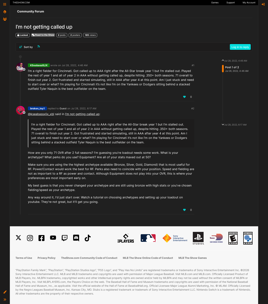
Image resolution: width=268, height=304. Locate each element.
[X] (18, 238)
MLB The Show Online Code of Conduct (148, 257)
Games (214, 2)
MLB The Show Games (192, 257)
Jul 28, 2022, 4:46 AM (75, 65)
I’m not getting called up (82, 114)
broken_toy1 (37, 108)
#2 (192, 108)
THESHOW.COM (21, 2)
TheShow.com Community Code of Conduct (89, 257)
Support (230, 2)
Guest (63, 108)
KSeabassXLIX (38, 65)
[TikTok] (88, 238)
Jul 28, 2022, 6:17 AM (83, 108)
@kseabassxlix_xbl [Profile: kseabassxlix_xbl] (41, 114)
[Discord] (76, 238)
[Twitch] (65, 238)
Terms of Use (23, 257)
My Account (249, 2)
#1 (193, 65)
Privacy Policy (46, 257)
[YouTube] (53, 238)
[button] (4, 292)
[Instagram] (30, 238)
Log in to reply (240, 47)
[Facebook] (41, 238)
